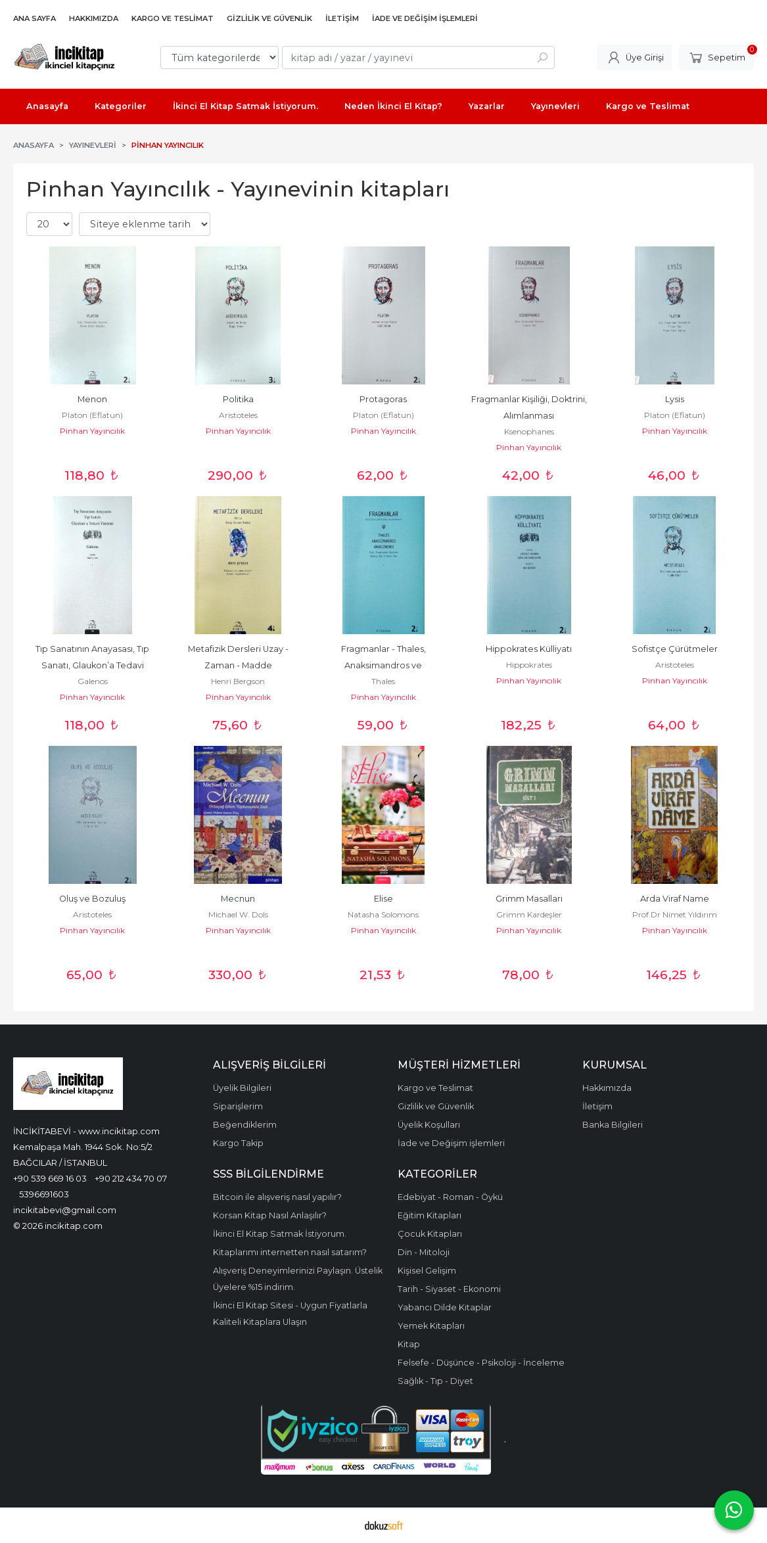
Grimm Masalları (529, 899)
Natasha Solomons (383, 914)
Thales (383, 681)
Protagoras (383, 399)
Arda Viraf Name (674, 899)
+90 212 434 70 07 (131, 1178)
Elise (383, 899)
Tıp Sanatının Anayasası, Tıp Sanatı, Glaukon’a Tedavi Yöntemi (93, 665)
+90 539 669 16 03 (50, 1178)
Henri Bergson (238, 681)
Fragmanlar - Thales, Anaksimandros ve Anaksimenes (384, 665)
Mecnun (238, 899)
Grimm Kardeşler (529, 914)
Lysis (674, 399)
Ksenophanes (529, 431)
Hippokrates (529, 665)
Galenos (93, 681)
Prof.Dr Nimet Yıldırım (674, 914)
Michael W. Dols (238, 914)
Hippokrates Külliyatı (529, 649)
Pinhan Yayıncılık (92, 431)
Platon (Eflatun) (92, 415)
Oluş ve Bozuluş (92, 899)
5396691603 (44, 1194)
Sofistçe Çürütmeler (675, 649)
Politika (238, 399)
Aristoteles (238, 415)
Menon (92, 399)
